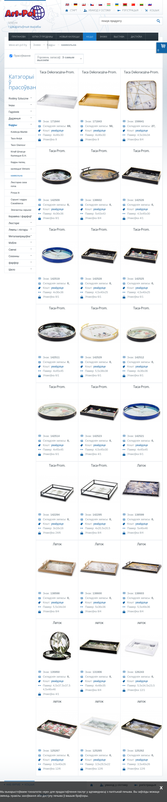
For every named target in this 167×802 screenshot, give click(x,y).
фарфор (14, 262)
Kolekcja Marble (19, 132)
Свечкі (12, 249)
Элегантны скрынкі (21, 210)
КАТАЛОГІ (39, 44)
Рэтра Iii (15, 192)
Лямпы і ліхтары (18, 229)
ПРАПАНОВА (19, 36)
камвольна (68, 44)
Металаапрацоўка (19, 236)
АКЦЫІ (89, 36)
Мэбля (12, 242)
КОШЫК (154, 10)
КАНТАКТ (56, 44)
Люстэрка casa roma (19, 184)
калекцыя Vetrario (20, 168)
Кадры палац (18, 162)
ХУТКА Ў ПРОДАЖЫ (42, 36)
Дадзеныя (15, 118)
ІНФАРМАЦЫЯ (19, 44)
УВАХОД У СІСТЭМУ (99, 10)
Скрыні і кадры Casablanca (19, 201)
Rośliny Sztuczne (18, 98)
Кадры (13, 125)
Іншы (12, 105)
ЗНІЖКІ (103, 36)
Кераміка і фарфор (20, 216)
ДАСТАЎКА (136, 36)
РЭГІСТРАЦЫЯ (130, 10)
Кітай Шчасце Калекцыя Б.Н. (19, 153)
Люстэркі (14, 223)
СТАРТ (73, 10)
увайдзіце (57, 130)
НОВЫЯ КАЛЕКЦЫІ (69, 36)
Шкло (12, 269)
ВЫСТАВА (119, 36)
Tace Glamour (18, 145)
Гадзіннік (14, 111)
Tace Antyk (16, 138)
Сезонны (14, 256)
